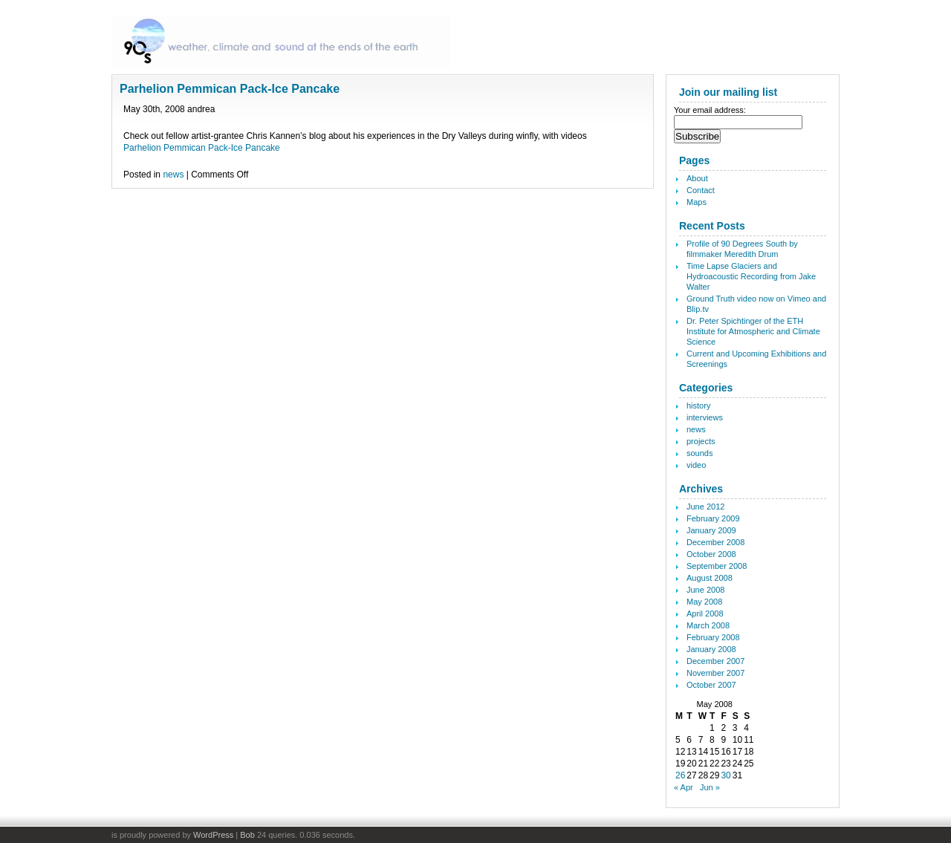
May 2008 (704, 601)
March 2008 (708, 625)
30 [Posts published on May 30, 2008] (725, 775)
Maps (697, 202)
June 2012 (705, 506)
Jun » (710, 787)
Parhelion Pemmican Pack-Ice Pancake (230, 88)
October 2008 (711, 554)
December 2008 (715, 542)
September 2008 (717, 566)
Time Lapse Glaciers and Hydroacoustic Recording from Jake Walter (751, 276)
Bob (247, 834)
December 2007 (715, 661)
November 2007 (715, 672)
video (696, 464)
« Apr (683, 787)
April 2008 (705, 613)
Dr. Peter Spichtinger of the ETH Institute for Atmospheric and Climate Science (753, 331)
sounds (700, 453)
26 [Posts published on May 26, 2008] (680, 775)
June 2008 (705, 589)
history (698, 405)
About (697, 178)
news (173, 174)
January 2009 (711, 530)
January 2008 (711, 649)
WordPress (213, 834)
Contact (701, 190)
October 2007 (711, 684)
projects (701, 441)
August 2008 (710, 577)
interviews (705, 417)
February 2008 (713, 637)
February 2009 (713, 518)
